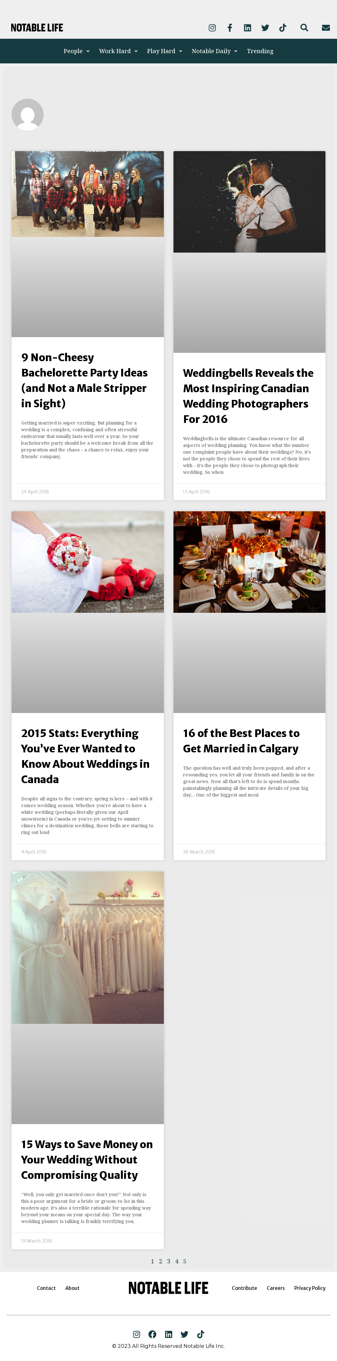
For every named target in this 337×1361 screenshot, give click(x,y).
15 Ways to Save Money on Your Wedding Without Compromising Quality (87, 1160)
